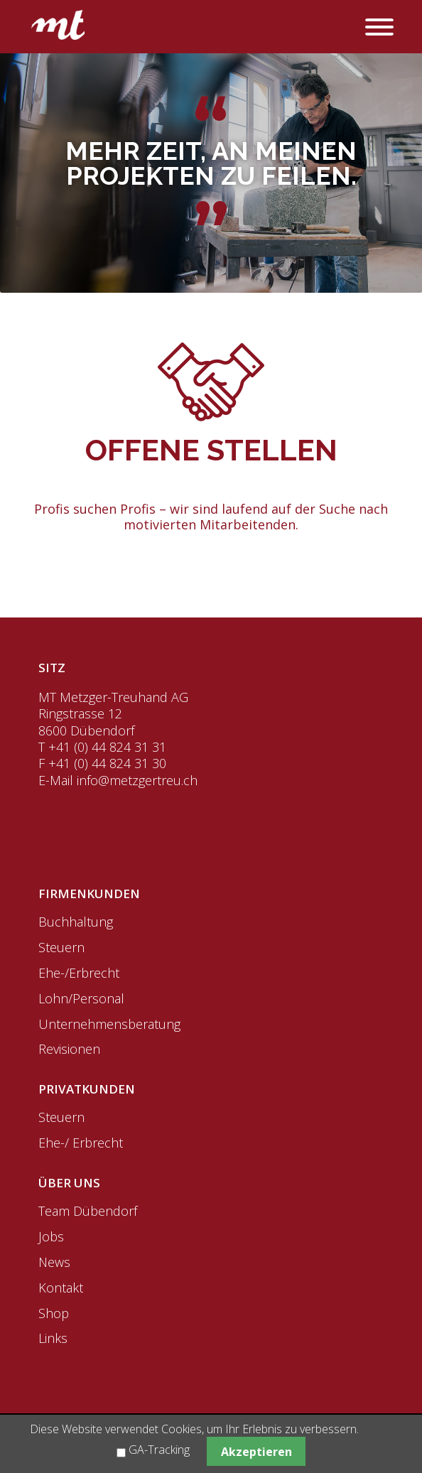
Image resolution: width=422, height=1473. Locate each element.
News (54, 1261)
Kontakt (60, 1287)
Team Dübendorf (87, 1210)
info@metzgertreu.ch (137, 780)
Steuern (61, 947)
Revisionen (69, 1048)
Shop (53, 1313)
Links (52, 1338)
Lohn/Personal (81, 998)
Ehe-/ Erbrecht (80, 1142)
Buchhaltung (75, 921)
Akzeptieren (256, 1451)
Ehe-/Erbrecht (78, 972)
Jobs (51, 1236)
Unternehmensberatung (109, 1023)
